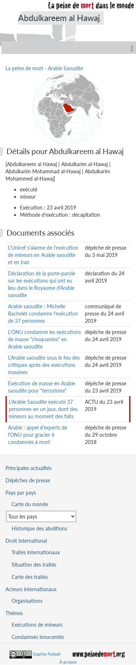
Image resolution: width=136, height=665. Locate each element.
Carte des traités (30, 577)
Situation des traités (34, 565)
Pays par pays (20, 493)
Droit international (26, 541)
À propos (68, 662)
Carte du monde (30, 504)
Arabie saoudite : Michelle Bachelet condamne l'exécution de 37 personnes (43, 313)
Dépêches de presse (27, 480)
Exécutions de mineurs (37, 625)
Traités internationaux (36, 552)
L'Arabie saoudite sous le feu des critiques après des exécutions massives (44, 365)
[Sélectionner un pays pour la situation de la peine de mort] (41, 516)
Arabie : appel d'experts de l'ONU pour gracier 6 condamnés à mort (37, 434)
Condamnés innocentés (38, 637)
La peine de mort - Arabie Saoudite (44, 68)
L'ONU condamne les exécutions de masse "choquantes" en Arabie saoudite (44, 339)
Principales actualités (28, 468)
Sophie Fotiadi (47, 654)
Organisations (27, 601)
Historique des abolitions (39, 528)
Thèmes (14, 613)
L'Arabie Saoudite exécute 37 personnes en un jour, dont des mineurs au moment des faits (43, 409)
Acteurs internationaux (31, 589)
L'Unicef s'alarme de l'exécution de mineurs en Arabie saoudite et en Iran (43, 255)
